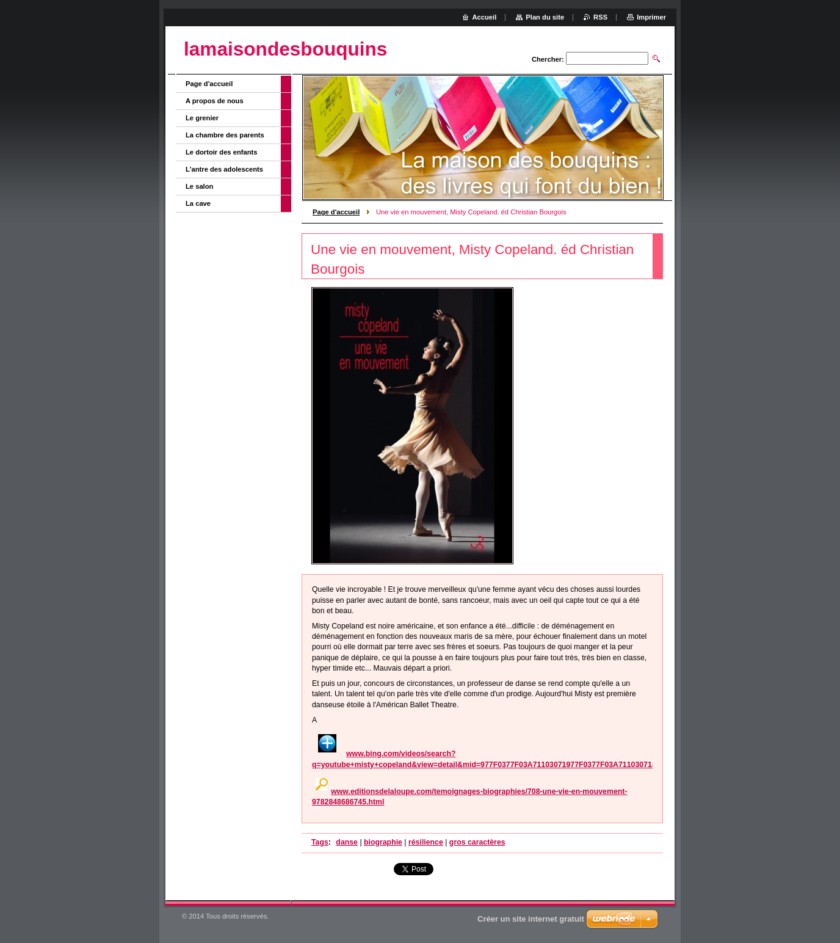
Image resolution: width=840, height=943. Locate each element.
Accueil (484, 17)
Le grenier (202, 118)
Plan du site (545, 17)
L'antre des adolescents (224, 169)
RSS (600, 17)
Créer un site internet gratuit (530, 918)
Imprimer (651, 17)
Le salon (199, 186)
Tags (319, 842)
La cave (198, 203)
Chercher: (548, 59)
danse (347, 842)
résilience (425, 842)
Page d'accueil (336, 212)
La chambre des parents (225, 135)
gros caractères (477, 842)
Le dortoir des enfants (222, 152)
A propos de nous (215, 100)
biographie (383, 842)
